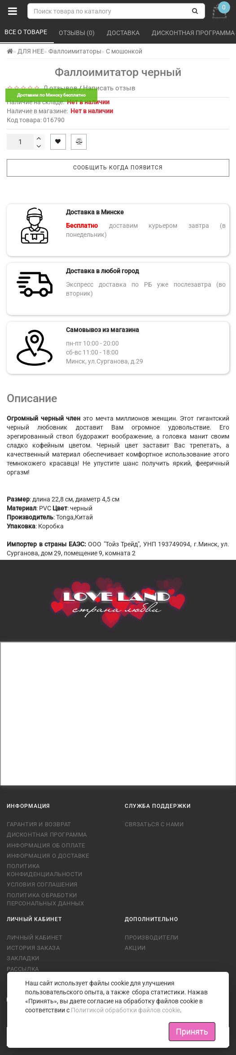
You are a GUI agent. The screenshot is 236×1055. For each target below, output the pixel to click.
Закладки (23, 958)
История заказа (33, 947)
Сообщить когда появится (118, 167)
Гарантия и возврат (39, 824)
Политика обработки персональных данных (45, 899)
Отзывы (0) (77, 32)
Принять (192, 1031)
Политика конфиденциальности (45, 870)
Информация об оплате (46, 845)
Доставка (124, 32)
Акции (135, 947)
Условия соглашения (42, 884)
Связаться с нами (154, 824)
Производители (152, 937)
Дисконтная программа (47, 834)
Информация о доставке (48, 855)
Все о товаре (26, 31)
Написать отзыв (109, 88)
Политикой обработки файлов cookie (125, 1010)
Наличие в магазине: (60, 111)
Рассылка (23, 969)
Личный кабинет (34, 937)
